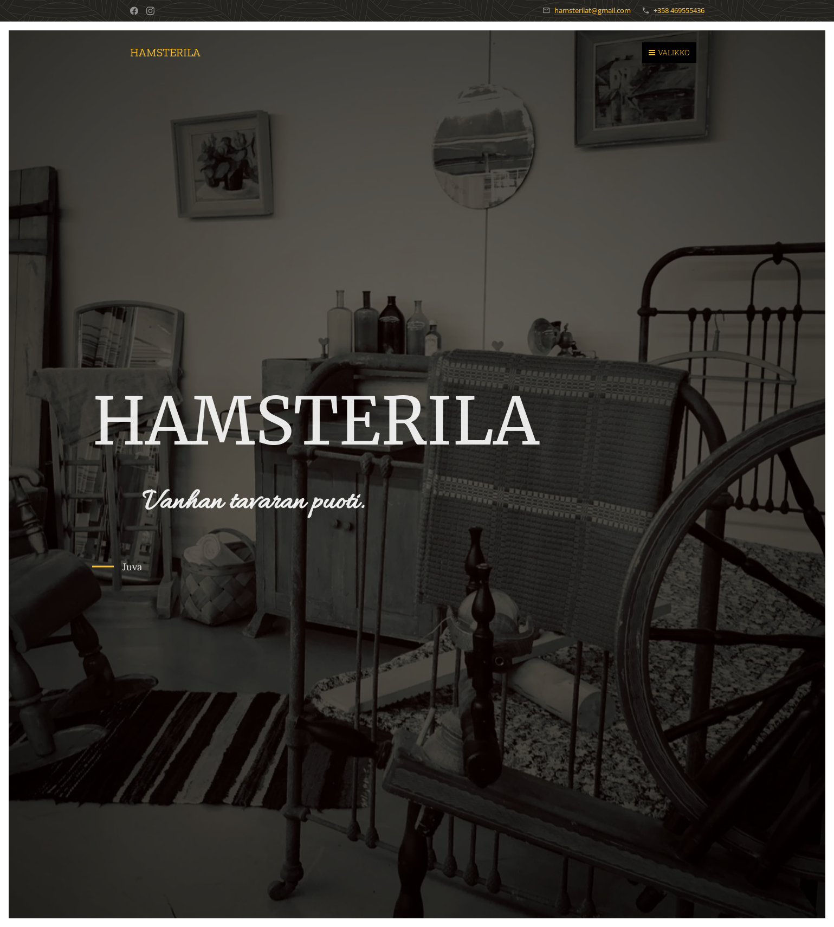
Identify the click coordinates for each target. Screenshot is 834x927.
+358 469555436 (679, 10)
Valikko (669, 52)
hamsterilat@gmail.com (592, 10)
